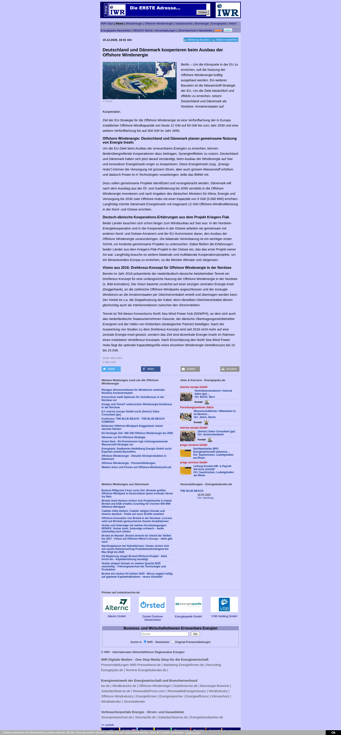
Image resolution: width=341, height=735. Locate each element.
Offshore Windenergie (159, 23)
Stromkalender (134, 701)
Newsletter (205, 30)
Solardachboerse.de (115, 691)
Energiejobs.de (112, 670)
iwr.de (105, 686)
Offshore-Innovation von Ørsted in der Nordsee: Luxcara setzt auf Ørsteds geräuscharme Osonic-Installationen (137, 520)
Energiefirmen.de (191, 665)
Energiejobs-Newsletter (116, 30)
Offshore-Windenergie (155, 686)
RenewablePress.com (149, 691)
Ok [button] (333, 732)
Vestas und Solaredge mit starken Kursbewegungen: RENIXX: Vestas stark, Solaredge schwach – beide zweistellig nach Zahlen (134, 528)
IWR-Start (107, 23)
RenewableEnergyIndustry (187, 691)
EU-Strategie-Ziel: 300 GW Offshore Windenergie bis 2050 (137, 433)
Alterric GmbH (116, 614)
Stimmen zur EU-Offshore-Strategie (123, 437)
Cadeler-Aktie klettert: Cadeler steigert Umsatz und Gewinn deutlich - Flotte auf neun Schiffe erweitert (133, 512)
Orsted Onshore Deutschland (152, 616)
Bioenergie (202, 23)
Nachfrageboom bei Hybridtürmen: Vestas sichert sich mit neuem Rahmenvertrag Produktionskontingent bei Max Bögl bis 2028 (135, 549)
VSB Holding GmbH (224, 614)
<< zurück (107, 724)
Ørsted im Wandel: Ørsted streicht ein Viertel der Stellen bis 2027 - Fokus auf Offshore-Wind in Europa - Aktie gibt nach (137, 538)
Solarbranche (184, 23)
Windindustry (218, 691)
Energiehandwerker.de (206, 717)
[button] (111, 369)
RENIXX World (142, 30)
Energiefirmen (146, 696)
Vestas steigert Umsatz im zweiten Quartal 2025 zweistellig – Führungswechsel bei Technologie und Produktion (134, 566)
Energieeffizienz (197, 696)
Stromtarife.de (145, 717)
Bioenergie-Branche (214, 686)
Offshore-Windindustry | (118, 696)
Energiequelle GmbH (188, 615)
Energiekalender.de (152, 670)
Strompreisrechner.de (116, 717)
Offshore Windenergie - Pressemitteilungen (128, 463)
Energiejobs (218, 23)
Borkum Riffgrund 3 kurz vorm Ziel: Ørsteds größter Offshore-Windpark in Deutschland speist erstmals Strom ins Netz (137, 493)
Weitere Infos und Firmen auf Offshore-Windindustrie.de (136, 467)
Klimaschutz (220, 696)
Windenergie (134, 23)
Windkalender (111, 701)
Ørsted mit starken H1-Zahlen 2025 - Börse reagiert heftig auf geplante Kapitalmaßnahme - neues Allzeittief (137, 575)
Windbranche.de (124, 686)
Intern (232, 23)
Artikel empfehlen (226, 39)
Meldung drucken (199, 39)
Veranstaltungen (165, 30)
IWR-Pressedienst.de (145, 665)
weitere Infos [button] (192, 732)
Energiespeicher (171, 696)
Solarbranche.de (186, 686)
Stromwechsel (187, 30)
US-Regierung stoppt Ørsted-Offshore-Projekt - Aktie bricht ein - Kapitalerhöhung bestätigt (134, 558)
